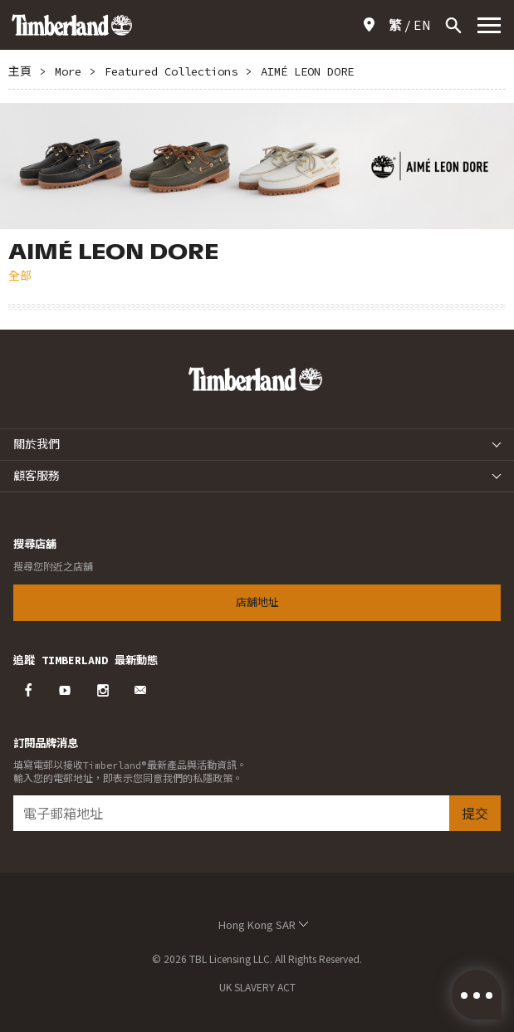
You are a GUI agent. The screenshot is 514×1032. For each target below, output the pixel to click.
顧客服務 (36, 475)
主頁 (20, 71)
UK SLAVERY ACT (257, 987)
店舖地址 (372, 25)
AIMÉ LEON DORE (307, 71)
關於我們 (36, 444)
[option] (257, 166)
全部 (20, 275)
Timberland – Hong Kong (72, 25)
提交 (475, 813)
